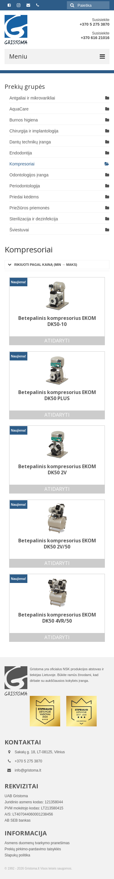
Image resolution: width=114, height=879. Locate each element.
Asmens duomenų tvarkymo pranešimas (37, 843)
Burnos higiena (23, 120)
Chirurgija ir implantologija (33, 130)
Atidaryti (57, 340)
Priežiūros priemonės (29, 207)
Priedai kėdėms (24, 196)
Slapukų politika (17, 855)
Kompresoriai (21, 163)
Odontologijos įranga (28, 174)
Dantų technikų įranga (30, 141)
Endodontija (20, 152)
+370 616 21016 (95, 37)
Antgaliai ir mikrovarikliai (32, 98)
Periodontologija (24, 185)
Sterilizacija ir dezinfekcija (33, 218)
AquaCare (19, 109)
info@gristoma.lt (28, 770)
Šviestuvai (19, 229)
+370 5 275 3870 (94, 24)
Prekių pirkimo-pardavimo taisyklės (33, 849)
